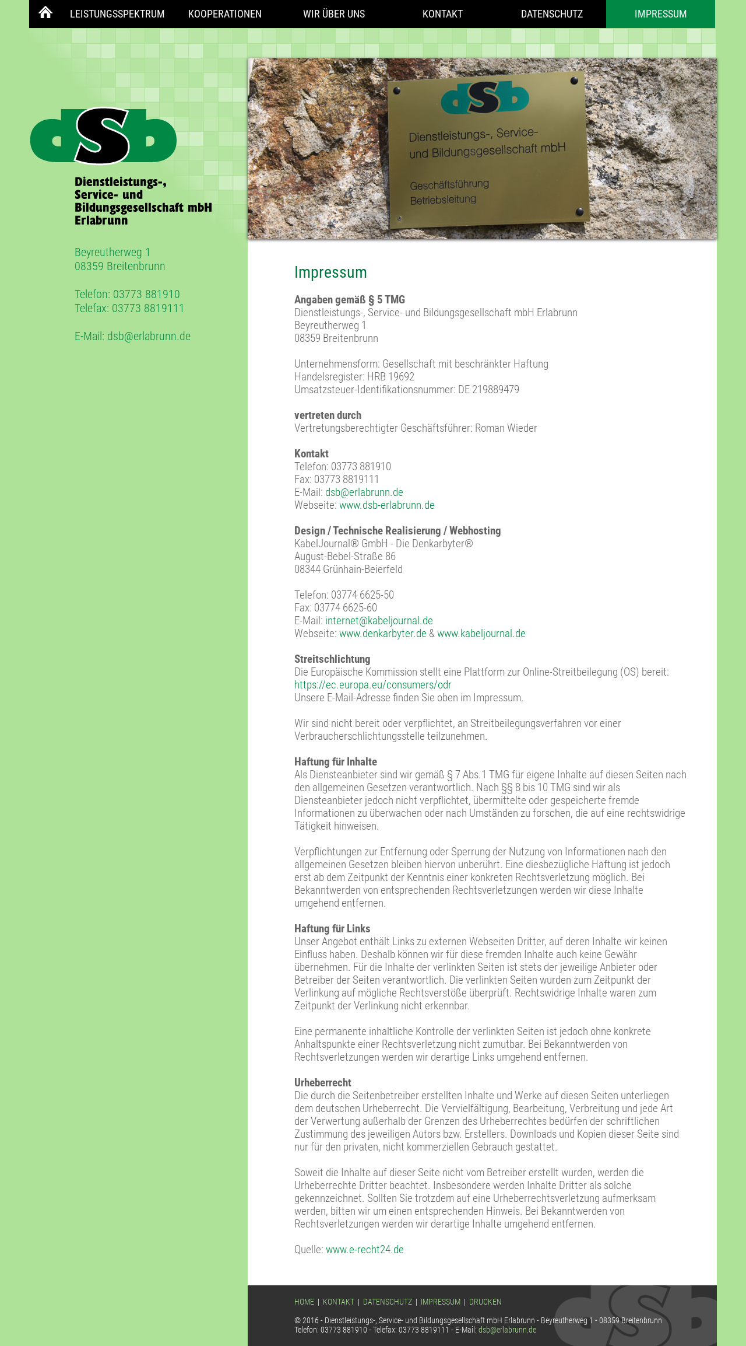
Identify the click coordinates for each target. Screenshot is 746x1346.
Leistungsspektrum (117, 14)
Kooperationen (225, 14)
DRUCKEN (485, 1301)
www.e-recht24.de (365, 1249)
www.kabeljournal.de (481, 633)
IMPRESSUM (440, 1301)
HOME (304, 1301)
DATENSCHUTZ (387, 1301)
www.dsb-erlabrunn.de (387, 505)
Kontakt (443, 14)
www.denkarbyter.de (383, 633)
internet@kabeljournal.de (379, 620)
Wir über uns (334, 14)
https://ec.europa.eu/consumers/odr (373, 685)
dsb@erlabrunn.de (149, 336)
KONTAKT (338, 1301)
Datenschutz (552, 14)
